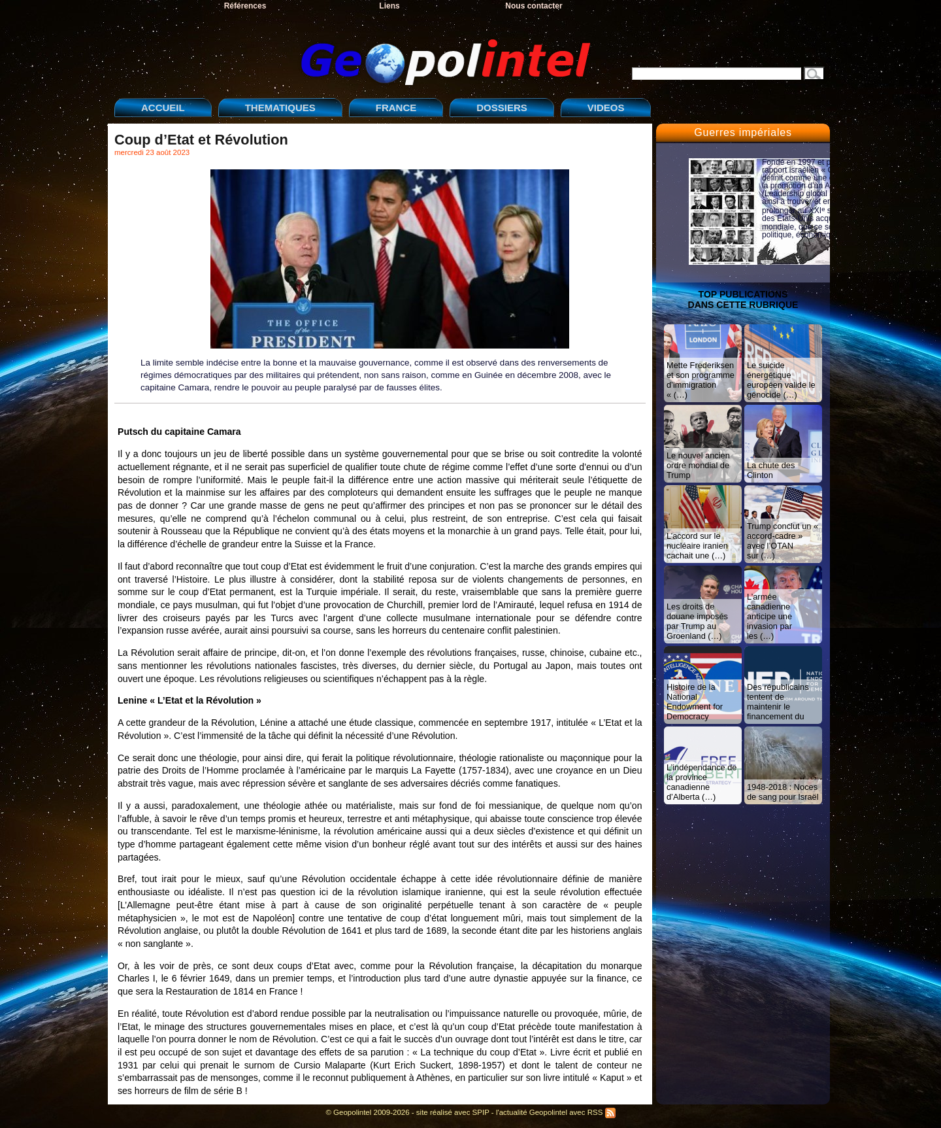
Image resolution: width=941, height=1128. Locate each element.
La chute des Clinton (771, 470)
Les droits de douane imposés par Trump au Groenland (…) (697, 621)
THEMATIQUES (280, 107)
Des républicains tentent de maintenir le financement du (778, 701)
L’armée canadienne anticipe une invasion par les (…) (769, 616)
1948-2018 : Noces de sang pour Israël (783, 792)
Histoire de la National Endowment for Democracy (695, 701)
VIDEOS (606, 107)
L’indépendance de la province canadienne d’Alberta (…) (701, 782)
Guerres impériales (743, 132)
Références (245, 5)
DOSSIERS (501, 107)
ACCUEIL (163, 107)
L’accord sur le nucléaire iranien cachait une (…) (697, 545)
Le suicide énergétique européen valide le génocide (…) (781, 380)
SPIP (480, 1112)
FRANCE (396, 107)
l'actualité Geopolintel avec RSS (556, 1112)
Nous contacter (533, 5)
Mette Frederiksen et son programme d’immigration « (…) (701, 380)
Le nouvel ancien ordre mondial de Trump (698, 465)
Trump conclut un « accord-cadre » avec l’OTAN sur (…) (782, 540)
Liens (389, 5)
